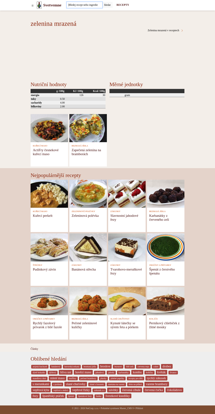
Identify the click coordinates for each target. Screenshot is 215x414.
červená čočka (154, 390)
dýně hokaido (39, 372)
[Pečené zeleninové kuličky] (88, 300)
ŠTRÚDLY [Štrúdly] (37, 265)
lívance (173, 372)
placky (103, 378)
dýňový (52, 372)
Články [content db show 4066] (34, 348)
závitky (113, 390)
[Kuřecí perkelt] (49, 193)
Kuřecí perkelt (43, 215)
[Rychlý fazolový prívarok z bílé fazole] (49, 300)
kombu (137, 372)
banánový (55, 366)
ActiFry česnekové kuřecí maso (46, 152)
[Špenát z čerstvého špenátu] (165, 247)
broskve (105, 366)
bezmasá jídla (90, 366)
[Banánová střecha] (88, 247)
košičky (149, 372)
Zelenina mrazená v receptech (165, 30)
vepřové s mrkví (60, 390)
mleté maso (57, 378)
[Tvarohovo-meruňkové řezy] (127, 247)
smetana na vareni (116, 384)
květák (161, 372)
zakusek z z (99, 390)
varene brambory (156, 384)
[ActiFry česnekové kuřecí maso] (49, 127)
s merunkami (41, 384)
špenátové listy (85, 396)
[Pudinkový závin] (49, 247)
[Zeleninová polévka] (88, 193)
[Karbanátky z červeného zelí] (165, 193)
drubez (167, 366)
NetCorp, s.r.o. (92, 408)
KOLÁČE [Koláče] (153, 319)
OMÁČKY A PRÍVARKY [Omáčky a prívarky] (160, 265)
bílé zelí (129, 366)
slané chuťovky (75, 384)
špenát (71, 396)
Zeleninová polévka (85, 215)
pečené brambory (88, 378)
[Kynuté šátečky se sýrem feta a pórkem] (127, 300)
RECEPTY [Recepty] (123, 4)
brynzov (118, 366)
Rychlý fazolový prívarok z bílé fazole (47, 325)
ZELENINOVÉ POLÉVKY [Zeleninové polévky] (83, 211)
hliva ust (65, 372)
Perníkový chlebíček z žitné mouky (164, 325)
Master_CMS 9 (126, 408)
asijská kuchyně (40, 366)
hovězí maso (83, 372)
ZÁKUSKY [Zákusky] (115, 211)
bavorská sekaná (71, 366)
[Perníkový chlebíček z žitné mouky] (165, 300)
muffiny (72, 378)
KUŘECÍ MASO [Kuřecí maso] (40, 146)
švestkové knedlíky (118, 396)
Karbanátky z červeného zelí (159, 217)
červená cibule (131, 390)
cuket (155, 366)
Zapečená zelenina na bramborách (86, 152)
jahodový (100, 372)
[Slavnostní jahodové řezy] (127, 193)
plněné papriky (117, 378)
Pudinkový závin (44, 269)
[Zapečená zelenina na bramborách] (88, 127)
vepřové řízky (81, 390)
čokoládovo (174, 390)
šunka (98, 396)
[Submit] (107, 5)
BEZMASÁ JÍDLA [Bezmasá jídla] (80, 146)
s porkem (57, 384)
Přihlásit (139, 408)
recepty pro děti (135, 378)
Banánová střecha (84, 269)
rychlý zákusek (156, 378)
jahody (111, 372)
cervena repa (143, 366)
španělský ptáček (53, 396)
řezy (35, 396)
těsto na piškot (135, 384)
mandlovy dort (39, 378)
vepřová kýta (41, 390)
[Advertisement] (107, 57)
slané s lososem (97, 384)
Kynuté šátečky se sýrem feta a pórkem (124, 325)
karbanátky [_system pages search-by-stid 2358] (124, 372)
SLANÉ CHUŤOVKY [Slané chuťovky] (120, 319)
